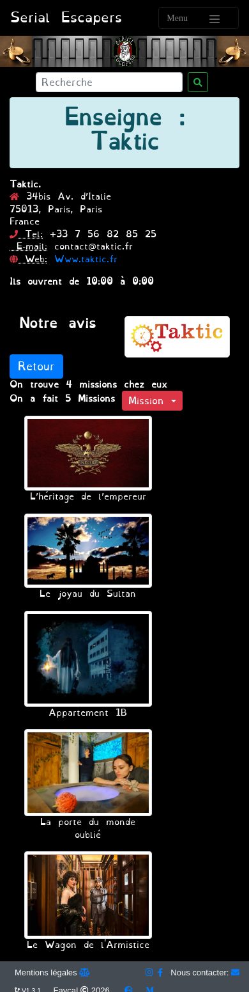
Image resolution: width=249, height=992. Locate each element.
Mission (149, 400)
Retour (36, 366)
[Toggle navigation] (198, 18)
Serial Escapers (66, 17)
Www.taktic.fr (85, 259)
